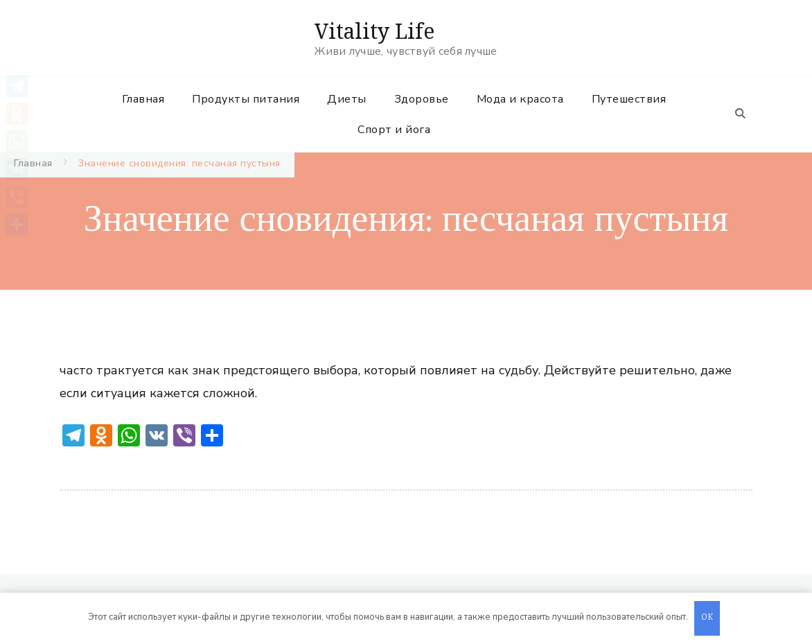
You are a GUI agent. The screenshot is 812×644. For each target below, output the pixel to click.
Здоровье (421, 99)
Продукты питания (245, 99)
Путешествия (629, 99)
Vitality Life (374, 30)
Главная (143, 99)
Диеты (347, 99)
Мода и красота (520, 99)
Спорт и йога (394, 129)
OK (707, 618)
